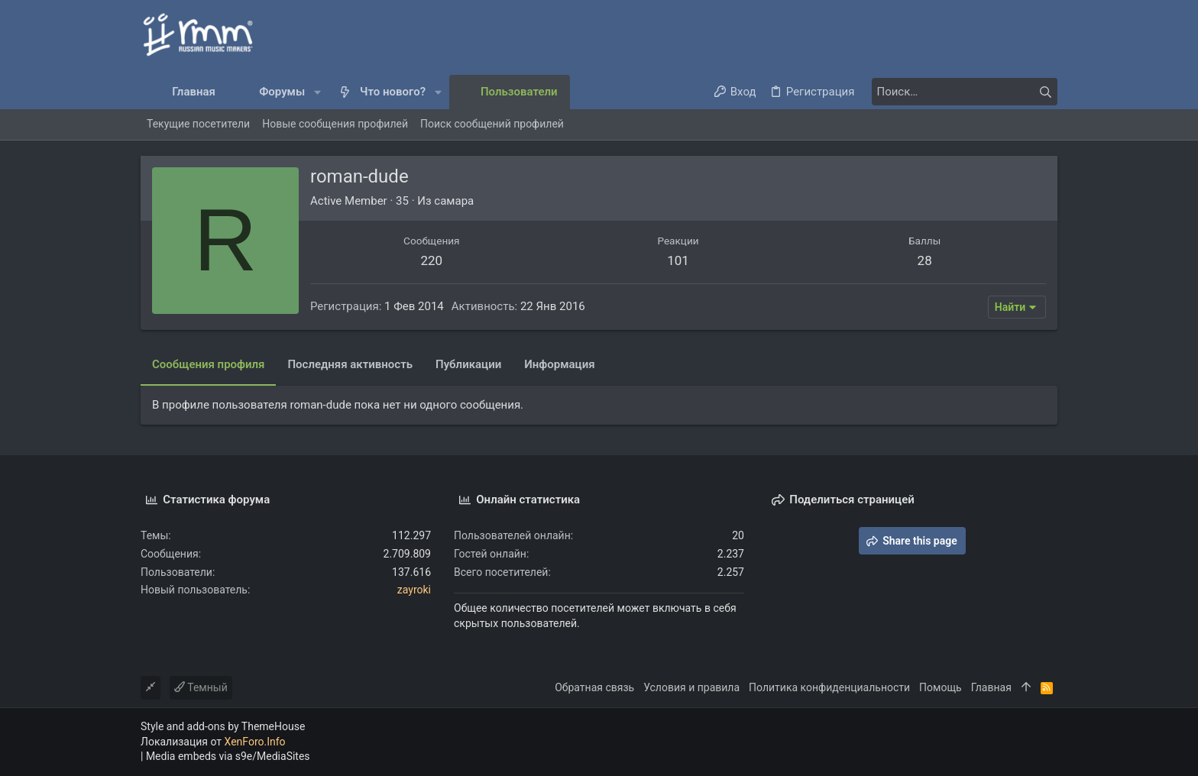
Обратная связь (594, 687)
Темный (201, 687)
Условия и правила (691, 687)
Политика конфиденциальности (829, 687)
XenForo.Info (255, 742)
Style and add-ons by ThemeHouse (223, 726)
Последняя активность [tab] (350, 364)
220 (431, 260)
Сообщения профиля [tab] (208, 364)
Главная (991, 687)
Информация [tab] (559, 364)
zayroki (414, 590)
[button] (317, 92)
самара (454, 201)
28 (925, 260)
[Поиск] (961, 91)
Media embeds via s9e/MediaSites (228, 756)
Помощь (940, 687)
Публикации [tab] (468, 364)
